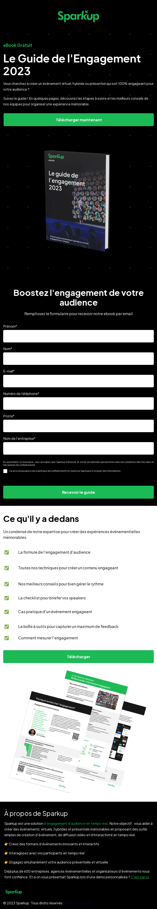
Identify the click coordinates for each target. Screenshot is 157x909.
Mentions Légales (78, 903)
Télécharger (78, 656)
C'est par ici (140, 877)
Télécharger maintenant (79, 119)
